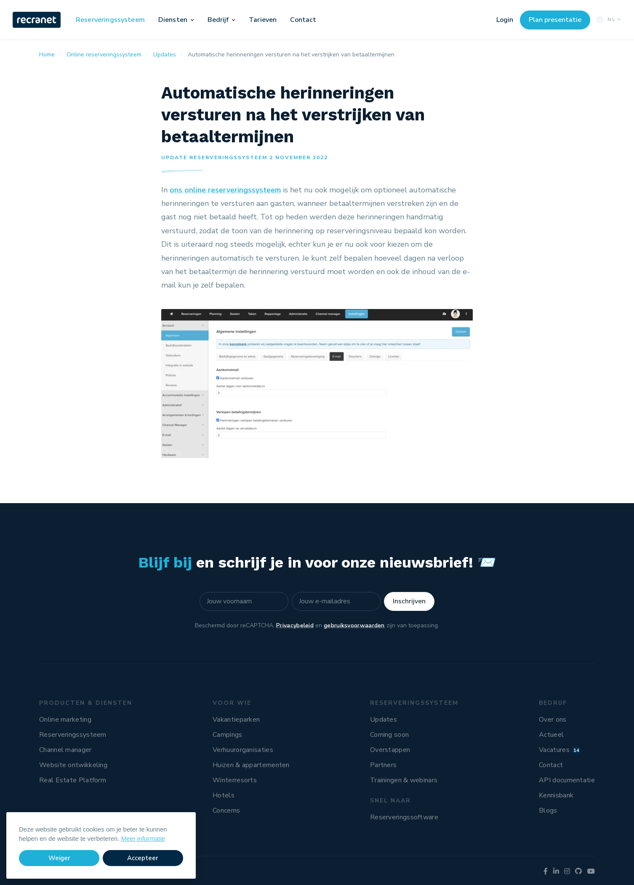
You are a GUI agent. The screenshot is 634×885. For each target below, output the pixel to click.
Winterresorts (235, 780)
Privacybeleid (295, 625)
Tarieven (263, 19)
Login (504, 19)
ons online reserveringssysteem (225, 190)
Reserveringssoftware (404, 817)
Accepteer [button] (142, 858)
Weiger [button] (59, 858)
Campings (227, 734)
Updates (383, 719)
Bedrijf (218, 19)
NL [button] (608, 19)
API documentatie (567, 780)
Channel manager (65, 749)
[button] (192, 20)
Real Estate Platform (72, 780)
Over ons (552, 719)
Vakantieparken (236, 719)
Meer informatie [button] (143, 838)
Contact (303, 19)
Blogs (548, 810)
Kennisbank (556, 795)
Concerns (226, 810)
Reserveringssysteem (110, 19)
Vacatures (560, 749)
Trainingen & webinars (403, 780)
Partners (383, 765)
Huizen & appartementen (251, 765)
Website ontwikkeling (73, 765)
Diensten (172, 19)
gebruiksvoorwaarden (354, 625)
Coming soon (389, 734)
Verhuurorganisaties (243, 749)
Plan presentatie (555, 19)
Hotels (223, 795)
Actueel (551, 734)
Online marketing (65, 719)
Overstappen (390, 749)
